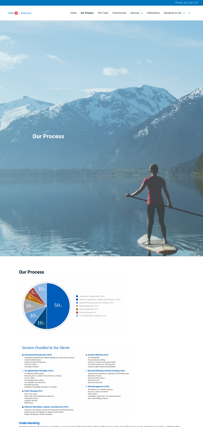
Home (73, 13)
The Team (103, 13)
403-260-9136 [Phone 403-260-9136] (191, 3)
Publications (153, 13)
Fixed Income (119, 13)
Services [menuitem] (137, 13)
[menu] (189, 13)
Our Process (87, 13)
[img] (101, 128)
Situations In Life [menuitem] (174, 13)
